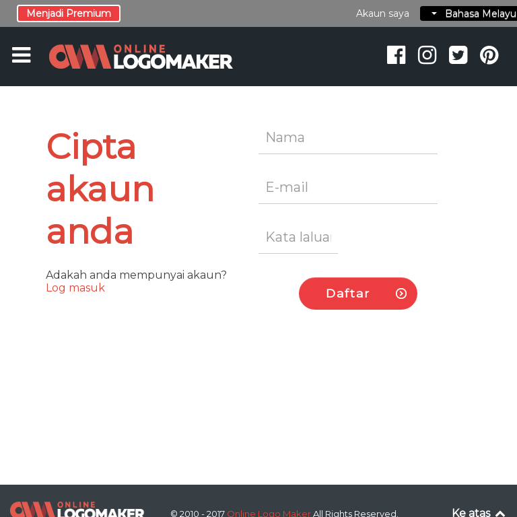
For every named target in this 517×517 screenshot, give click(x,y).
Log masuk (75, 287)
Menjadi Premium (68, 13)
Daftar (348, 293)
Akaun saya (382, 13)
